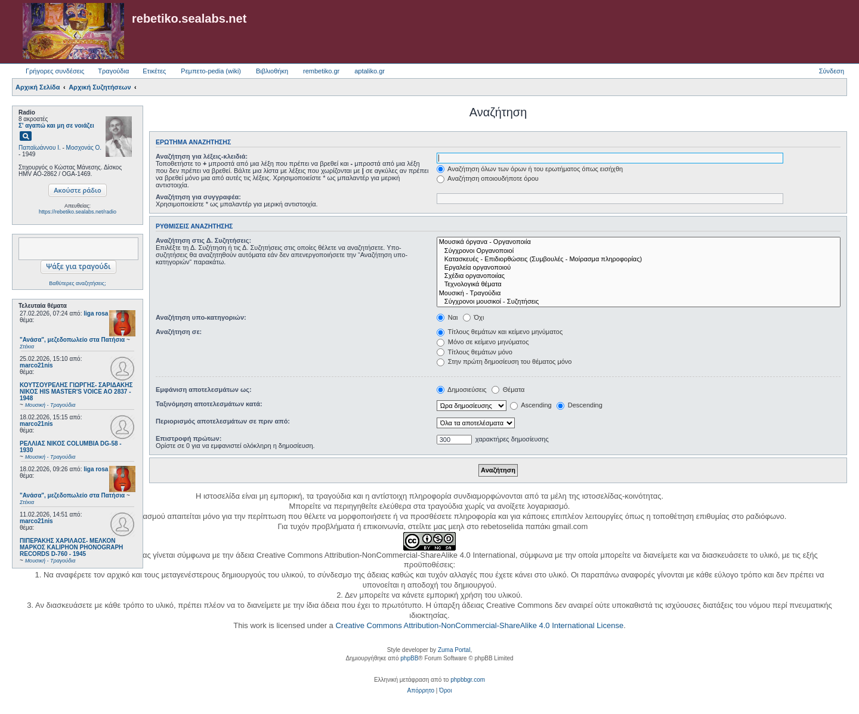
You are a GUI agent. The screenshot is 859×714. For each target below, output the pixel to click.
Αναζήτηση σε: (179, 331)
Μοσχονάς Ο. (84, 147)
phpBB (409, 658)
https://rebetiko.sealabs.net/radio (77, 212)
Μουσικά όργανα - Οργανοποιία (638, 242)
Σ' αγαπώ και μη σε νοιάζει (56, 125)
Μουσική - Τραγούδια (638, 293)
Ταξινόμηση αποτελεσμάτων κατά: (209, 403)
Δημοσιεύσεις (462, 389)
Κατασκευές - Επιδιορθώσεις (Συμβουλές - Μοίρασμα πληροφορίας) (638, 259)
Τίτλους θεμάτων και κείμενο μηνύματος (500, 331)
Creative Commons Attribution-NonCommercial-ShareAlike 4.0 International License (479, 625)
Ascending (531, 405)
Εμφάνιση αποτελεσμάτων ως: (204, 389)
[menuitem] (420, 690)
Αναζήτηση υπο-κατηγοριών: (201, 317)
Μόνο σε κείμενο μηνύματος (483, 341)
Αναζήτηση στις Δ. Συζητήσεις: (203, 240)
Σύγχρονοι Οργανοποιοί (638, 251)
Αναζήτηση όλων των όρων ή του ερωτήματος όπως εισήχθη (530, 168)
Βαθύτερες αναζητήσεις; (77, 283)
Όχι (473, 317)
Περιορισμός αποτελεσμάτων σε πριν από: (223, 421)
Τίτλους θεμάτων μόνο (474, 352)
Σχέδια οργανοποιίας (638, 276)
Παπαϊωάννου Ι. (39, 147)
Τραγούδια (113, 71)
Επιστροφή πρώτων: (188, 438)
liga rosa (96, 313)
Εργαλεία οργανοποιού (638, 268)
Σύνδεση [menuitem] (831, 71)
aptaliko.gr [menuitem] (369, 71)
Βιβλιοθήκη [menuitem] (272, 71)
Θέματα (508, 389)
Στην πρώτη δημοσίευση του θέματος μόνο (504, 361)
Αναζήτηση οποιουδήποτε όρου (488, 178)
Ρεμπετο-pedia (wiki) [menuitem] (211, 71)
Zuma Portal (454, 650)
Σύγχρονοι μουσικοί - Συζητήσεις (638, 302)
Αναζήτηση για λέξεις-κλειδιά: (202, 156)
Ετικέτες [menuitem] (154, 71)
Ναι (447, 317)
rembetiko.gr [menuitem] (321, 71)
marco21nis (36, 365)
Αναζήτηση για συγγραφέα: (198, 196)
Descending (579, 405)
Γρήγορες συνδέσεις (55, 71)
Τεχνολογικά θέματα (638, 284)
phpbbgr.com (467, 679)
